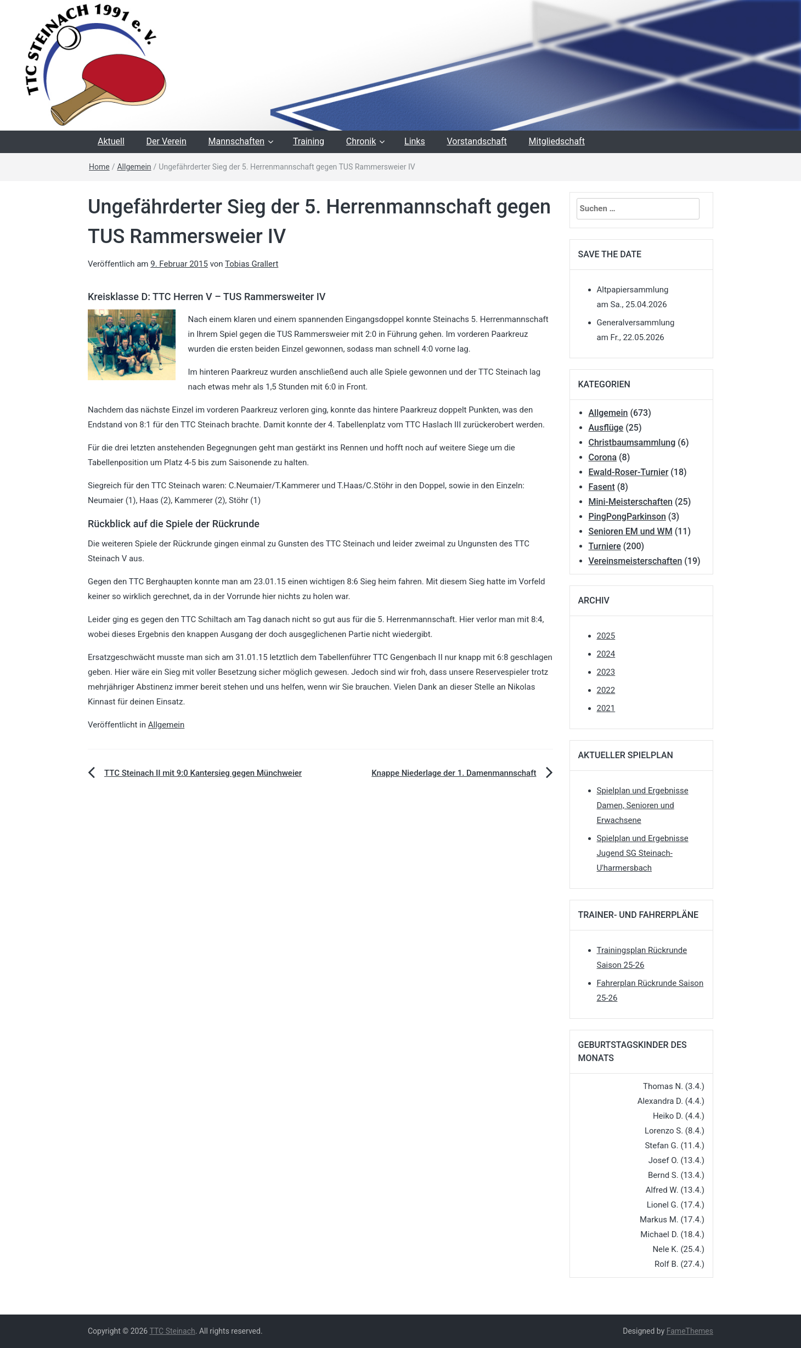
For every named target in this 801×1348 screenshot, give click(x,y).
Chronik (361, 141)
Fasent (602, 487)
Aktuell (111, 141)
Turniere (605, 546)
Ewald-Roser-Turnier (629, 472)
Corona (603, 457)
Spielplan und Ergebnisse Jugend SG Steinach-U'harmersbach (643, 853)
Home (99, 166)
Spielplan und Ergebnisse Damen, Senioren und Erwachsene (643, 805)
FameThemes (690, 1331)
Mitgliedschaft (557, 141)
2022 (606, 690)
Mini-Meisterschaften (631, 502)
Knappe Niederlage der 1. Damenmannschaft (453, 773)
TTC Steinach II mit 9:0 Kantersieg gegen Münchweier (203, 773)
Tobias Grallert (251, 264)
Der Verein (166, 141)
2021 (606, 708)
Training (308, 141)
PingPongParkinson (627, 516)
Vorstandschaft (476, 141)
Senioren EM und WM (631, 531)
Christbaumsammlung (632, 442)
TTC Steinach (172, 1331)
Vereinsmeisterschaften (635, 561)
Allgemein (134, 166)
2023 (606, 672)
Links (414, 141)
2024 (606, 654)
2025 (606, 636)
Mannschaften (236, 141)
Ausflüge (606, 427)
